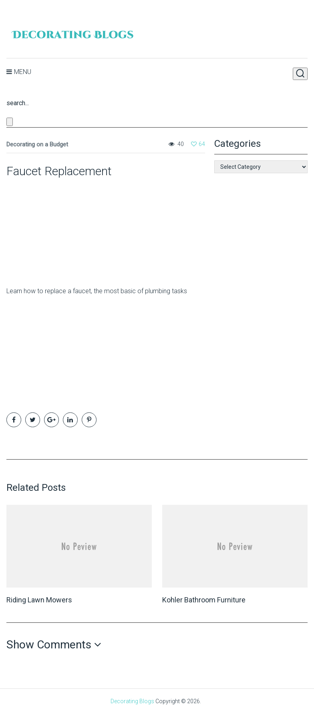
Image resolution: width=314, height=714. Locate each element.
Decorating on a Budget (37, 144)
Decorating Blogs (132, 701)
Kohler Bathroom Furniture (204, 600)
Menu (22, 72)
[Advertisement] (56, 229)
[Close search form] (9, 122)
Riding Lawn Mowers (39, 600)
